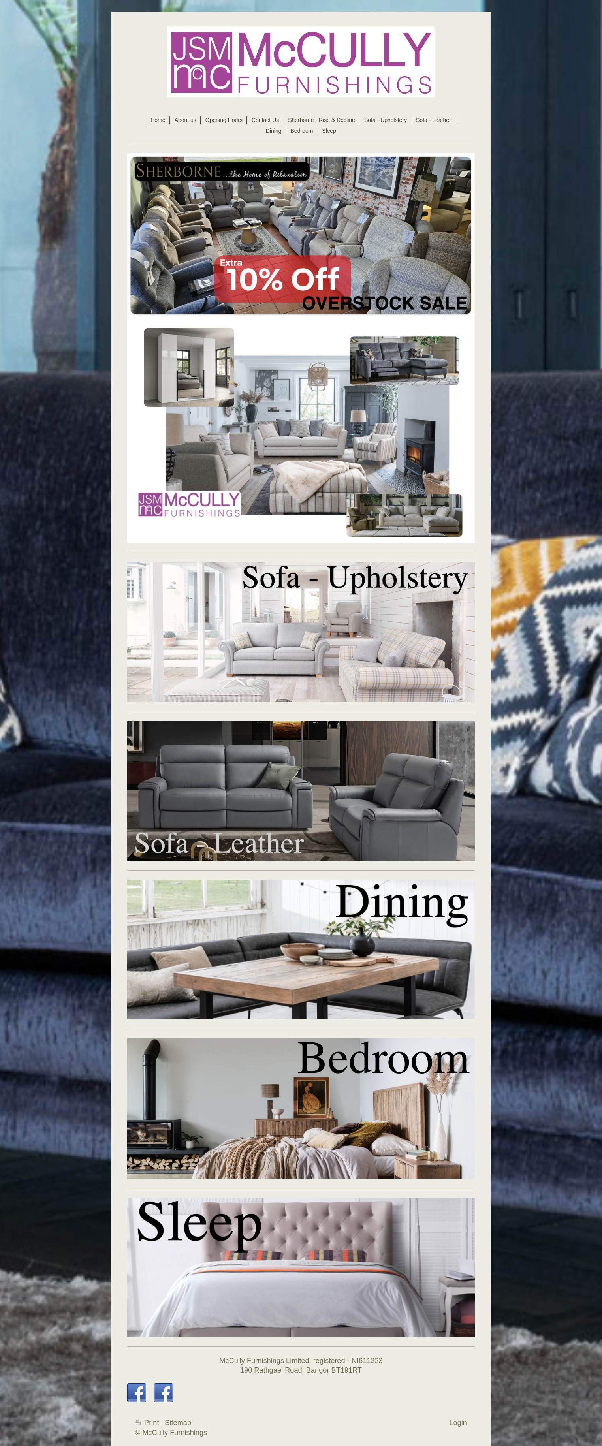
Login (458, 1423)
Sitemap (178, 1423)
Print (148, 1423)
